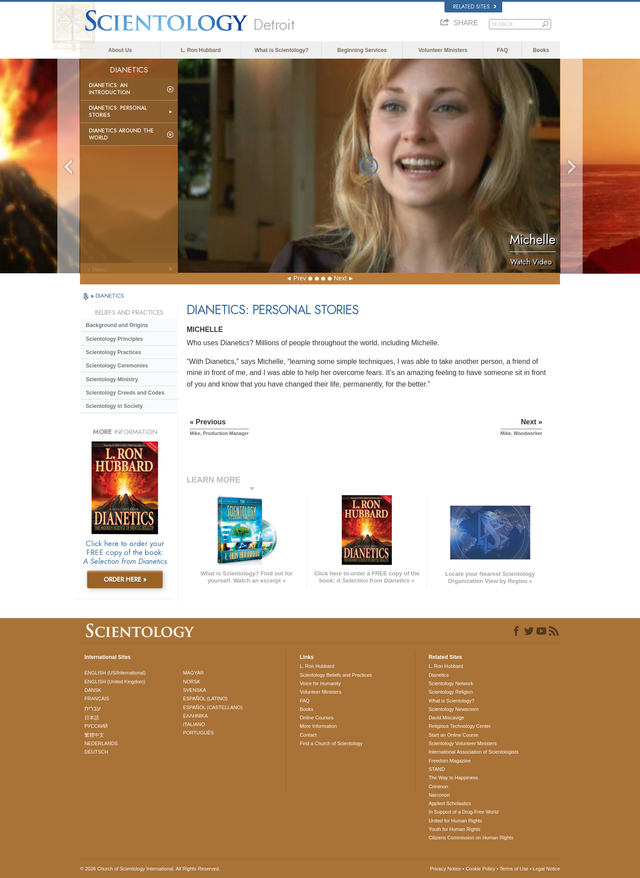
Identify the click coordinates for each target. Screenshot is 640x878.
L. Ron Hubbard (201, 50)
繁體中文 (94, 735)
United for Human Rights (455, 820)
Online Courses (316, 717)
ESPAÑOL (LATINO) (205, 698)
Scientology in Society (114, 406)
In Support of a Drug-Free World (463, 811)
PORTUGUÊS (198, 732)
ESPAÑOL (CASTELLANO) (213, 707)
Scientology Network (450, 683)
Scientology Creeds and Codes (125, 393)
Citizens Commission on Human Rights (470, 837)
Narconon (439, 795)
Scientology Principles (114, 339)
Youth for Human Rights (454, 829)
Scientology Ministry (112, 379)
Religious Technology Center (459, 726)
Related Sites (474, 7)
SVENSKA (194, 690)
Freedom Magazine (449, 760)
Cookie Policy (481, 868)
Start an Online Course (453, 735)
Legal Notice (546, 868)
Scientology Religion (450, 691)
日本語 (91, 717)
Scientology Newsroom (453, 709)
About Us (120, 50)
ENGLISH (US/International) (115, 672)
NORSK (191, 681)
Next (340, 278)
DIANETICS (110, 295)
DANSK (92, 690)
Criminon (438, 786)
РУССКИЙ (96, 726)
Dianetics (438, 675)
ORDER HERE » (125, 579)
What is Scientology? (281, 50)
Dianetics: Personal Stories (118, 111)
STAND (436, 769)
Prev (299, 278)
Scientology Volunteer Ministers (462, 743)
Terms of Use (514, 868)
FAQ (502, 50)
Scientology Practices (113, 352)
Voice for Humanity (320, 683)
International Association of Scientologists (473, 751)
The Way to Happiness (453, 777)
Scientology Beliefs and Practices (336, 675)
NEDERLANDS (101, 743)
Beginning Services (362, 50)
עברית (92, 708)
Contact (308, 735)
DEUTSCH (96, 751)
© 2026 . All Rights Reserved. (150, 868)
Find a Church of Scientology (331, 743)
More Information (318, 726)
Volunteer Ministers (442, 50)
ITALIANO (194, 724)
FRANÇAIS (96, 698)
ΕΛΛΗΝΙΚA (195, 715)
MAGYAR (193, 672)
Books (541, 50)
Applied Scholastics (449, 803)
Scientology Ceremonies (117, 366)
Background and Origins (117, 325)
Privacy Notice (445, 868)
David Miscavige (446, 717)
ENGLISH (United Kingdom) (114, 681)
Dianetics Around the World (121, 134)
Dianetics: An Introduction (109, 88)
